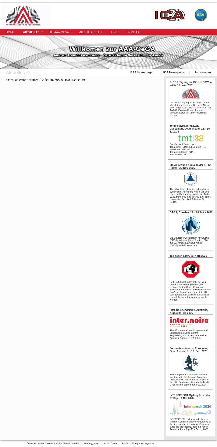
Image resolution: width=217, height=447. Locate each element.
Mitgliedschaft (90, 32)
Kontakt (134, 32)
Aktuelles (31, 32)
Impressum (203, 72)
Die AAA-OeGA (59, 32)
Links (115, 32)
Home (10, 32)
